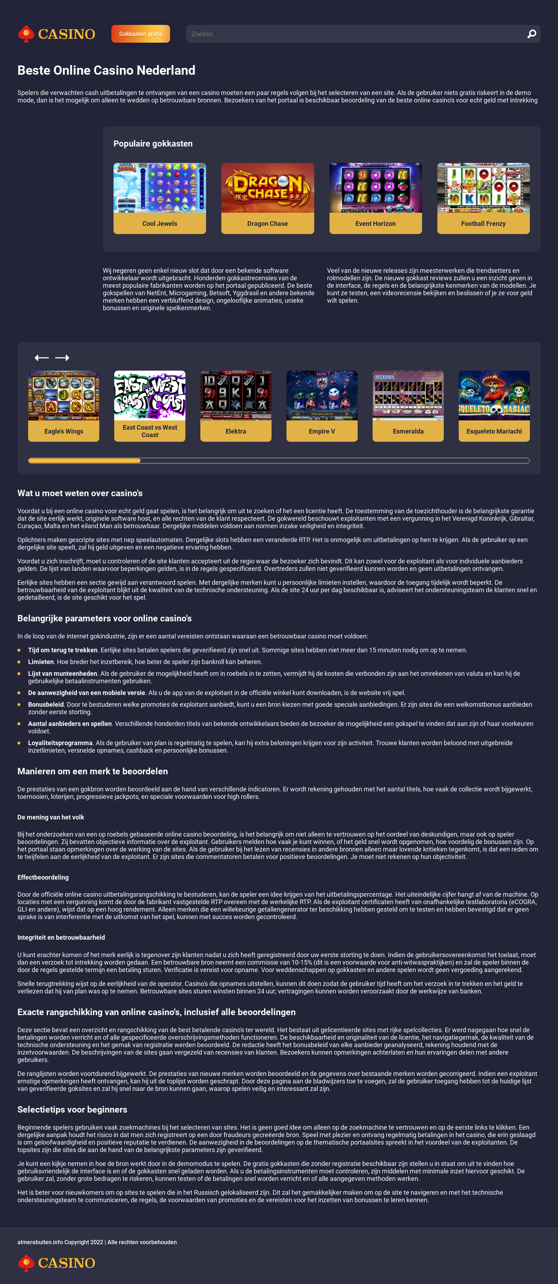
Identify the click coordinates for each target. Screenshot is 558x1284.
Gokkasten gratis (140, 34)
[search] (532, 34)
